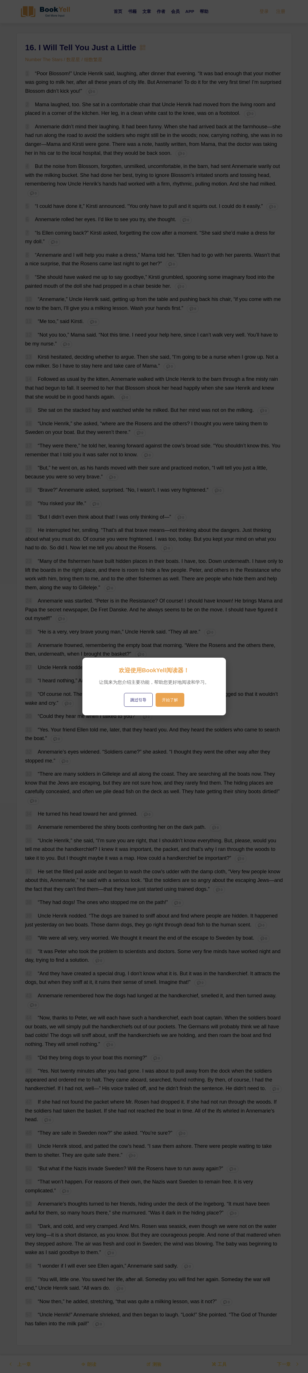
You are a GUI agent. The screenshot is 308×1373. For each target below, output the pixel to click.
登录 (264, 11)
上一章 (20, 1364)
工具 (219, 1364)
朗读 (88, 1364)
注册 (280, 11)
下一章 (288, 1364)
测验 (153, 1364)
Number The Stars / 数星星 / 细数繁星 (63, 59)
